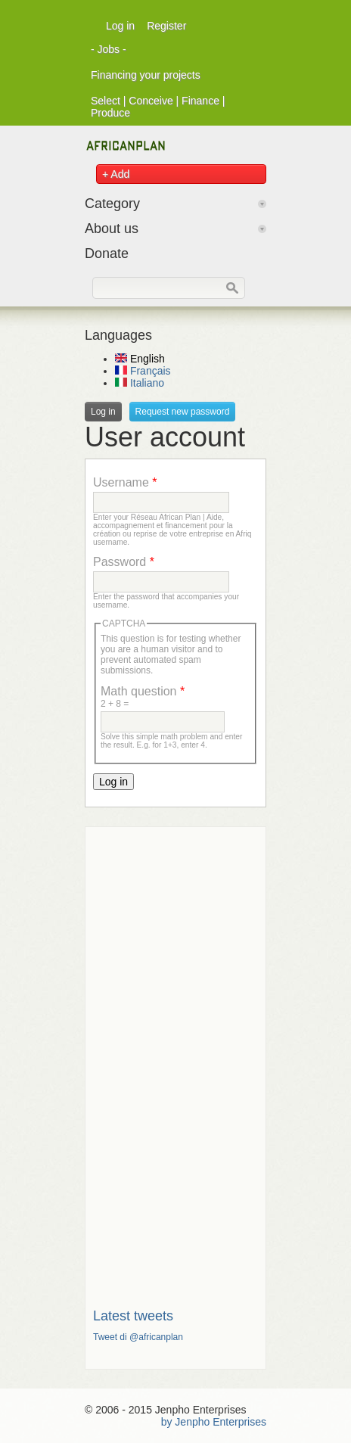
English (140, 359)
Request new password (182, 411)
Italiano (139, 383)
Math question (143, 691)
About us (111, 228)
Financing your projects (145, 75)
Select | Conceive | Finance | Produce (158, 107)
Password (123, 561)
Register (166, 26)
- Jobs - (108, 49)
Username (125, 482)
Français (143, 371)
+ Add (115, 174)
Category (112, 203)
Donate (107, 253)
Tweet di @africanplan (138, 1337)
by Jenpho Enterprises (213, 1422)
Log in (120, 26)
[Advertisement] (175, 1062)
